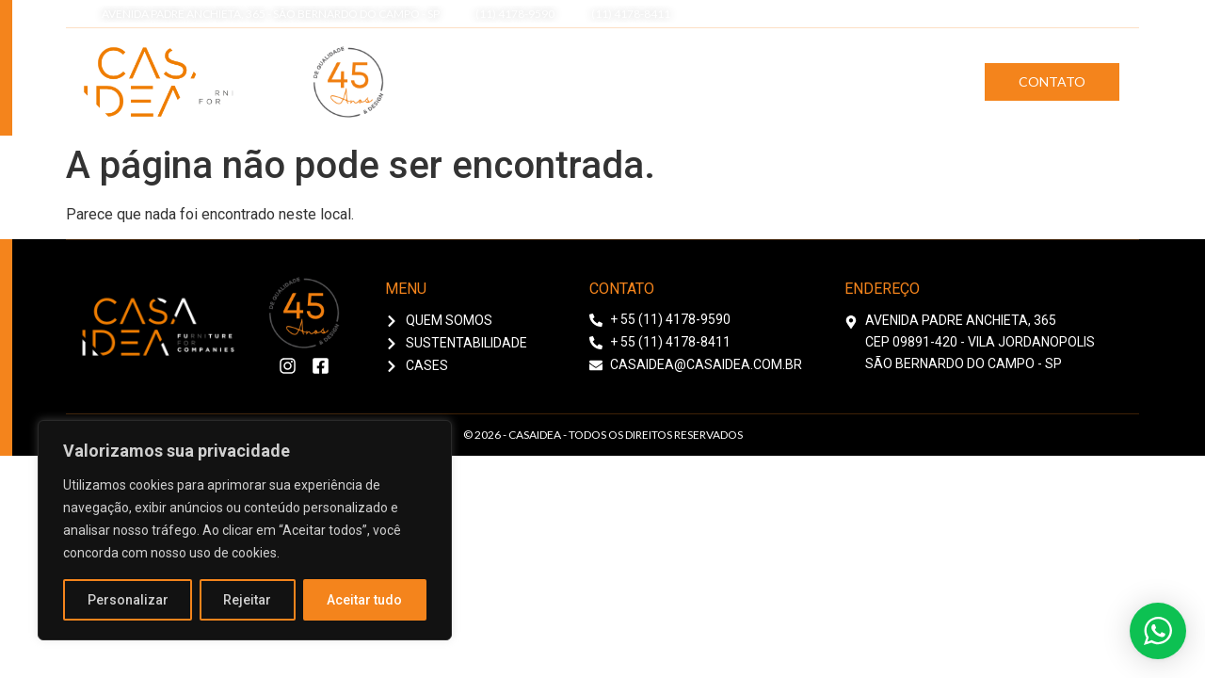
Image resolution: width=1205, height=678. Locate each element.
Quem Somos (646, 81)
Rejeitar (248, 599)
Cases (917, 81)
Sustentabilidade (794, 81)
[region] (245, 530)
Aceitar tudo (365, 599)
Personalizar (128, 599)
